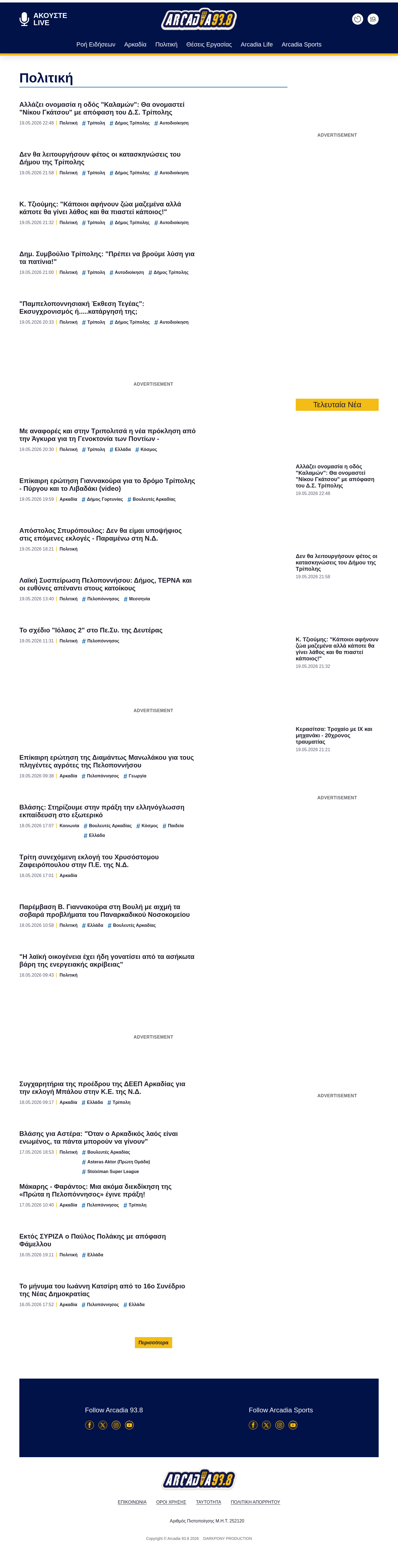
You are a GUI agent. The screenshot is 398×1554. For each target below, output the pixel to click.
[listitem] (199, 759)
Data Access (199, 870)
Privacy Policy (230, 870)
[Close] (294, 683)
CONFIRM (159, 851)
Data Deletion (167, 870)
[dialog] (199, 777)
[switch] (267, 771)
